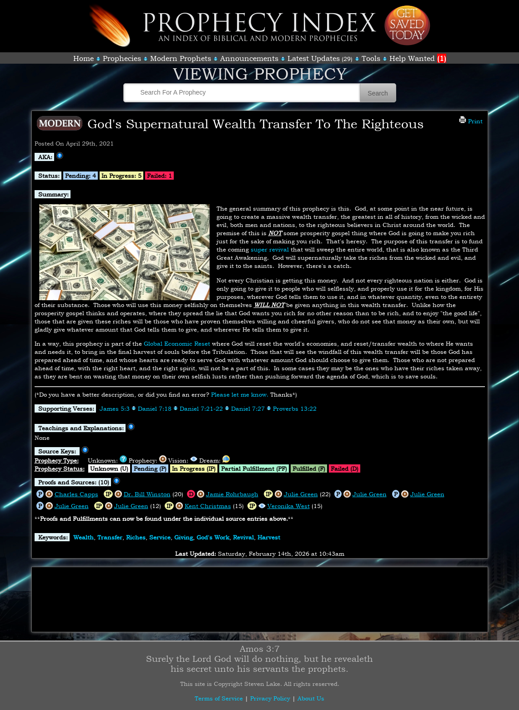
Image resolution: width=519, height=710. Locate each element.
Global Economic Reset (177, 343)
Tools (371, 58)
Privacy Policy (270, 698)
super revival (270, 249)
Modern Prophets (180, 58)
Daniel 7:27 (248, 408)
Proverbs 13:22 (295, 408)
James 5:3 (115, 408)
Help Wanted (417, 58)
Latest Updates (313, 58)
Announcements (249, 58)
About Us (310, 698)
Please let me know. (239, 394)
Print (471, 121)
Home (83, 58)
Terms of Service (219, 698)
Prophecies (122, 58)
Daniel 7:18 (154, 408)
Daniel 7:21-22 (201, 408)
